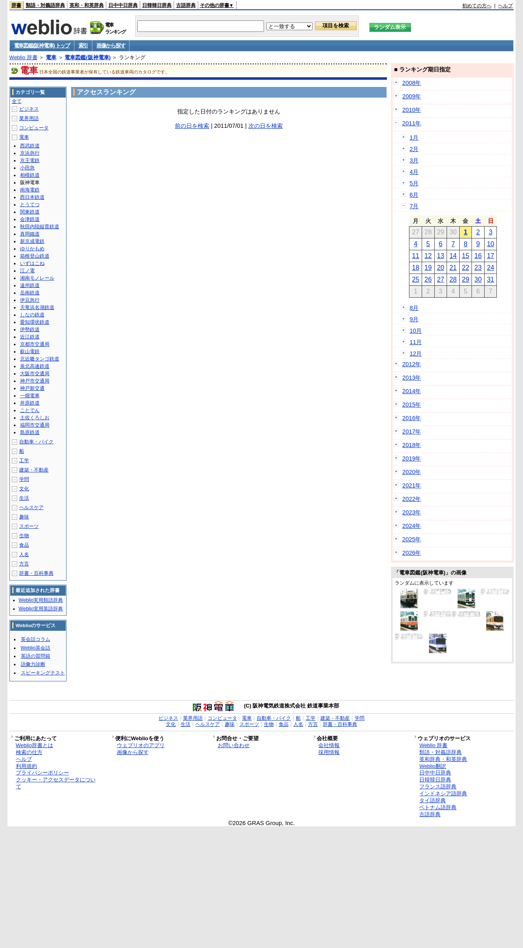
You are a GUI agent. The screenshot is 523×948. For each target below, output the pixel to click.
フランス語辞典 (437, 786)
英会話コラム (35, 639)
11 (415, 255)
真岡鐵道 (30, 234)
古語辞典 (186, 5)
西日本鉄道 (32, 197)
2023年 (411, 512)
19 (428, 267)
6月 (413, 194)
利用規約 (26, 766)
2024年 (411, 526)
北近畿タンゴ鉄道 (39, 359)
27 (440, 279)
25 (415, 279)
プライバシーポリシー (42, 773)
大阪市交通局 (34, 373)
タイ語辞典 (432, 800)
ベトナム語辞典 (437, 807)
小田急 (27, 168)
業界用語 (29, 118)
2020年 (411, 472)
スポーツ (29, 526)
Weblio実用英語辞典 (41, 609)
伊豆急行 (30, 300)
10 (490, 243)
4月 (413, 172)
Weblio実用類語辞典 (41, 600)
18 (415, 267)
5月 (413, 183)
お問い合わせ (234, 745)
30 (478, 279)
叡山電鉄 (30, 351)
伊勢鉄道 (30, 329)
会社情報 (329, 745)
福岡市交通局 (34, 425)
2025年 (411, 539)
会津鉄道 (30, 219)
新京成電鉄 (32, 241)
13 (440, 255)
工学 (24, 460)
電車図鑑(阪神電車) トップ (42, 45)
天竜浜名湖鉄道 (37, 307)
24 (490, 267)
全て (17, 101)
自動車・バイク (36, 442)
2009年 (411, 96)
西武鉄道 (30, 146)
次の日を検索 (265, 125)
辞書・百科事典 (36, 573)
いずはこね (32, 263)
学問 (24, 479)
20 (440, 267)
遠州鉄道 (30, 285)
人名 (24, 554)
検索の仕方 (29, 752)
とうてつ (30, 204)
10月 (415, 330)
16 (478, 255)
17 (490, 255)
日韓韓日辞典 (157, 5)
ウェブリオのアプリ (141, 745)
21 (453, 267)
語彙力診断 (33, 664)
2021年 (411, 485)
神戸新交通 (32, 388)
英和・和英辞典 (86, 5)
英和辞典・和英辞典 (443, 759)
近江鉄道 (30, 337)
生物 (24, 536)
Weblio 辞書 (23, 57)
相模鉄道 (30, 175)
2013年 (411, 377)
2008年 (411, 83)
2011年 (411, 123)
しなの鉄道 (32, 315)
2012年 (411, 364)
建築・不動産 (34, 470)
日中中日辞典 (123, 5)
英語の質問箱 (35, 656)
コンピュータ (34, 128)
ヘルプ (505, 6)
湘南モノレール (37, 278)
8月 (413, 308)
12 (428, 255)
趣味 (24, 517)
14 (453, 255)
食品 (24, 545)
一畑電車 (30, 395)
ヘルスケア (31, 507)
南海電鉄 (30, 190)
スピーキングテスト (43, 673)
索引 (83, 45)
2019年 (411, 458)
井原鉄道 (30, 403)
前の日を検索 (192, 125)
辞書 (16, 5)
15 (465, 255)
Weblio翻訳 (432, 766)
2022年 (411, 499)
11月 (415, 342)
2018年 (411, 445)
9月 (413, 319)
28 (453, 279)
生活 (24, 498)
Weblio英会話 (35, 648)
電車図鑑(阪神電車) (88, 57)
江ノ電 (27, 271)
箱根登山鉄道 (34, 256)
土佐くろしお (34, 418)
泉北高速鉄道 (34, 366)
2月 (413, 149)
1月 (413, 137)
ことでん (30, 410)
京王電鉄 (30, 160)
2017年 (411, 431)
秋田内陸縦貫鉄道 (39, 226)
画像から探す (110, 45)
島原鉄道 (30, 432)
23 (478, 267)
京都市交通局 (34, 344)
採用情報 (329, 752)
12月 (415, 353)
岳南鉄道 (30, 293)
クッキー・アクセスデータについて (56, 783)
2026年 (411, 553)
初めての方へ (477, 6)
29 (465, 279)
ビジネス (29, 109)
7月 (413, 206)
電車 (51, 57)
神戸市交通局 (34, 381)
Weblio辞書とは (34, 745)
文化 (24, 489)
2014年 (411, 391)
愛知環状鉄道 (34, 322)
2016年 (411, 418)
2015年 (411, 404)
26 (428, 279)
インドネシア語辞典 (443, 793)
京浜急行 (30, 153)
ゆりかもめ (32, 248)
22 (465, 267)
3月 (413, 160)
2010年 (411, 110)
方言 (24, 564)
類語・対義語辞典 (45, 5)
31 (490, 279)
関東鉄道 (30, 212)
